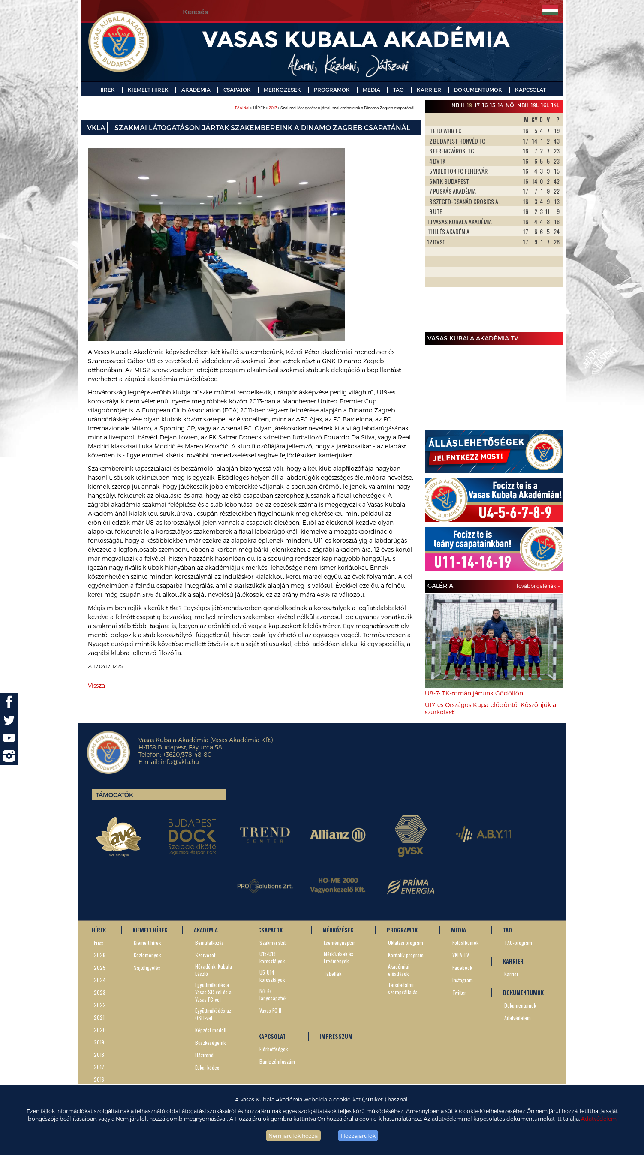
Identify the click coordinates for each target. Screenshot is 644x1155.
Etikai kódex (207, 1067)
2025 (99, 967)
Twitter (459, 992)
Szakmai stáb (273, 942)
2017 (273, 107)
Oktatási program (405, 942)
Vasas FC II (270, 1010)
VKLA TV (460, 955)
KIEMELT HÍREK (148, 90)
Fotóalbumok (465, 942)
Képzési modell (210, 1030)
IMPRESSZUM (335, 1036)
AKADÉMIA (196, 90)
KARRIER (429, 90)
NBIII (457, 105)
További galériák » (538, 586)
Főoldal (242, 107)
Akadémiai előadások (398, 969)
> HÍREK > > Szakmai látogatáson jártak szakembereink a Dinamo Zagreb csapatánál (325, 107)
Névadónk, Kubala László (213, 969)
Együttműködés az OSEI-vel (213, 1014)
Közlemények (147, 955)
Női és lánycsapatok (272, 994)
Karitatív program (406, 955)
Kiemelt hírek (147, 942)
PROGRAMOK (332, 90)
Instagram (462, 980)
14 (500, 105)
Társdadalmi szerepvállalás (403, 988)
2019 (99, 1042)
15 (492, 105)
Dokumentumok (520, 1005)
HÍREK (106, 90)
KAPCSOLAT (530, 90)
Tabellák (332, 973)
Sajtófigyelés (147, 967)
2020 (100, 1029)
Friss (98, 942)
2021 (99, 1017)
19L (535, 105)
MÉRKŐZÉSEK (282, 90)
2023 (99, 992)
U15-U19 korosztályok (272, 957)
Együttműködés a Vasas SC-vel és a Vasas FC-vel (213, 992)
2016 (99, 1079)
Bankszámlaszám (277, 1061)
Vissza (96, 685)
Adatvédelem (599, 1118)
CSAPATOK (237, 90)
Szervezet (205, 955)
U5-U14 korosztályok (272, 976)
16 (485, 105)
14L (555, 105)
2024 (100, 980)
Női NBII (517, 105)
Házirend (204, 1055)
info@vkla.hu (180, 761)
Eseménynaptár (339, 942)
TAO (398, 90)
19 (469, 105)
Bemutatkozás (209, 942)
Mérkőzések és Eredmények (338, 957)
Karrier (511, 974)
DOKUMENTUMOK (478, 90)
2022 (100, 1004)
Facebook (462, 967)
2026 (99, 955)
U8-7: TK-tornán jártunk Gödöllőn (474, 693)
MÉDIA (371, 90)
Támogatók (114, 794)
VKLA (96, 127)
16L (545, 105)
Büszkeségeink (210, 1042)
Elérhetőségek (273, 1049)
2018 (99, 1054)
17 (477, 105)
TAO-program (518, 942)
